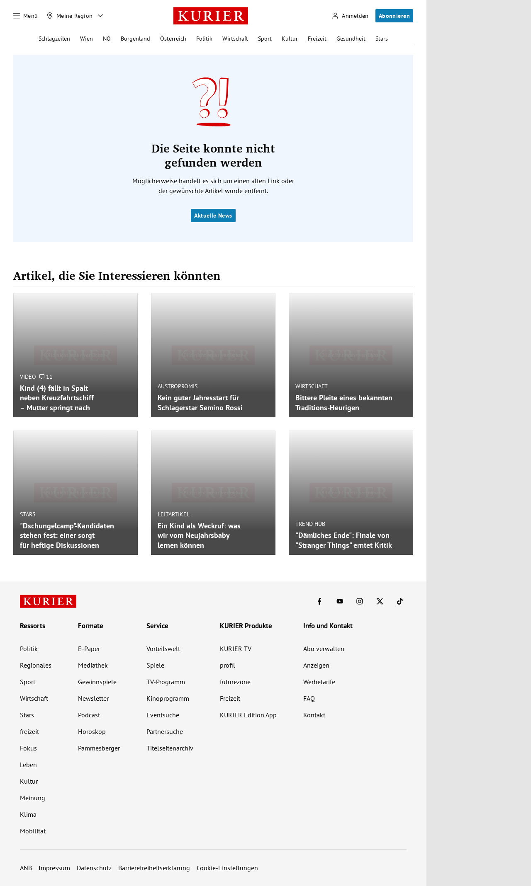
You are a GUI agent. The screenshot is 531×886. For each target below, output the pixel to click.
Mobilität (33, 831)
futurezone (235, 682)
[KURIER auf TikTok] (400, 601)
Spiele (155, 665)
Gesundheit (350, 38)
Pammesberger (99, 748)
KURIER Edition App (248, 715)
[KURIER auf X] (380, 601)
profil (227, 665)
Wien (86, 38)
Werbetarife (319, 682)
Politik (204, 38)
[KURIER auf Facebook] (319, 601)
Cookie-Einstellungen (227, 868)
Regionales (35, 665)
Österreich (173, 38)
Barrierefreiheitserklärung (154, 868)
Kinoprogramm (167, 698)
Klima (28, 814)
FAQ (309, 698)
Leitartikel (174, 514)
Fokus (28, 748)
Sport (265, 38)
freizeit (29, 731)
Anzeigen (316, 665)
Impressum (54, 868)
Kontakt (314, 715)
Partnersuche (164, 731)
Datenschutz (94, 868)
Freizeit (317, 38)
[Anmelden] (350, 16)
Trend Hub (310, 523)
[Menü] (25, 15)
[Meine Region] (69, 15)
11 (46, 376)
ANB (26, 868)
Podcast (89, 715)
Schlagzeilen (54, 38)
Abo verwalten (323, 648)
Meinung (32, 798)
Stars (381, 38)
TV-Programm (165, 682)
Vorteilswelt (163, 648)
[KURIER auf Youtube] (339, 601)
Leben (28, 764)
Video (28, 376)
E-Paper (89, 648)
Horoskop (92, 731)
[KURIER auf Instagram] (359, 601)
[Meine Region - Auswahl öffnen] (100, 16)
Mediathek (93, 665)
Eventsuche (162, 715)
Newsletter (93, 698)
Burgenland (135, 38)
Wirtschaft (235, 38)
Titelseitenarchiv (169, 748)
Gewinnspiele (97, 682)
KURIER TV (235, 648)
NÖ (107, 38)
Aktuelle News (213, 215)
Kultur (290, 38)
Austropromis (177, 386)
